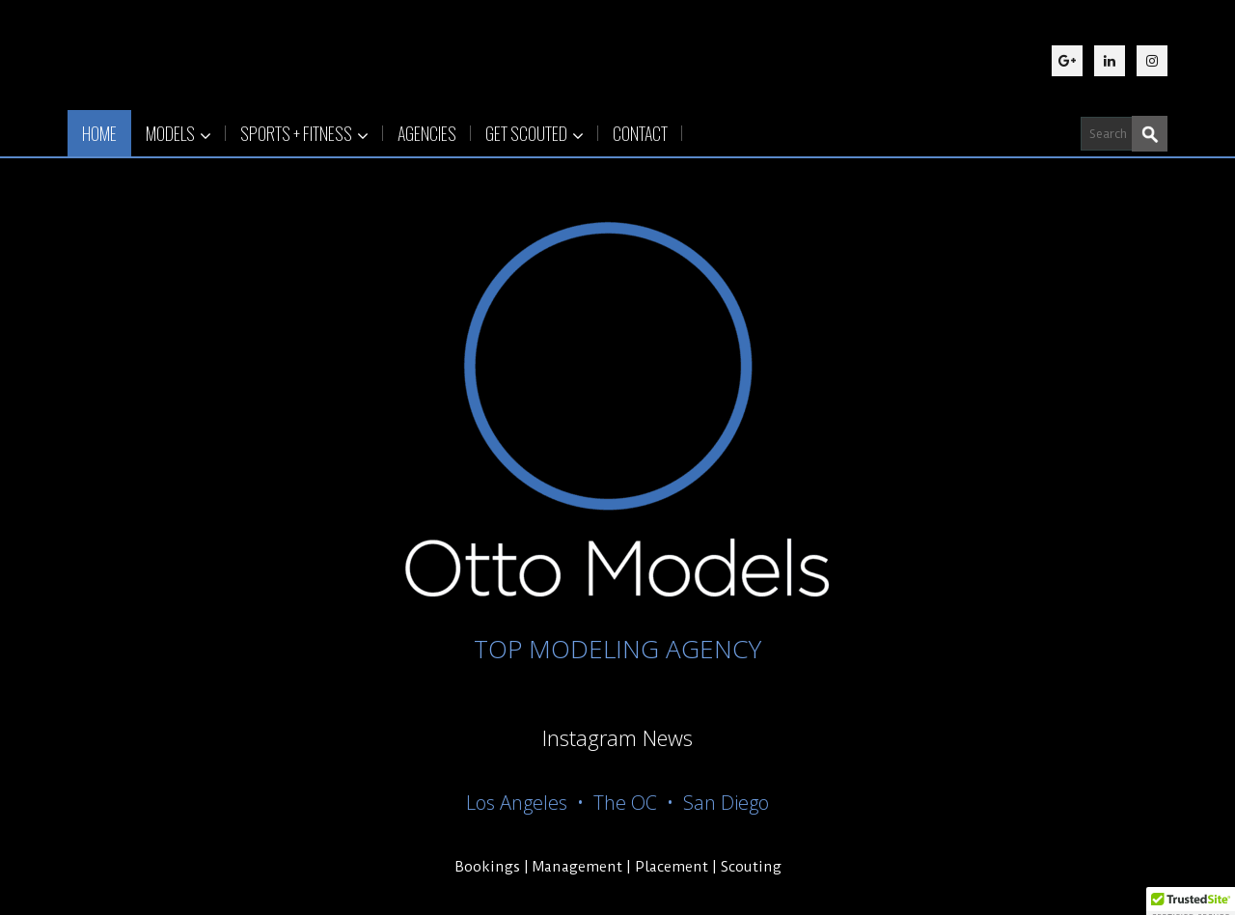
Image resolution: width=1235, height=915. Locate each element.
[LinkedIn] (1109, 60)
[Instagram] (1152, 60)
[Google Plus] (1067, 60)
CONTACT (640, 133)
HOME (99, 133)
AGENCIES (427, 133)
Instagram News (617, 737)
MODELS (178, 133)
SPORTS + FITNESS (304, 133)
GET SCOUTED (534, 133)
